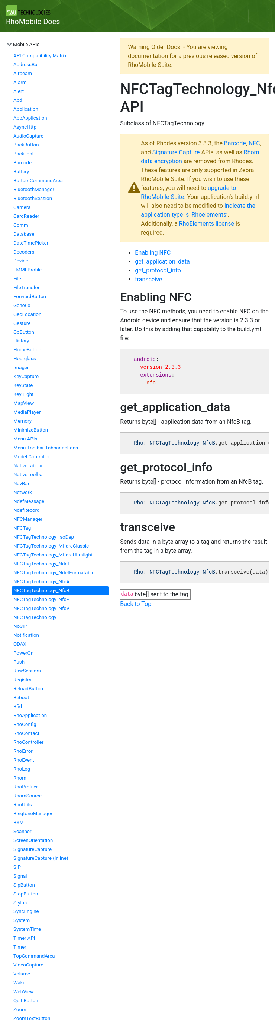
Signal (20, 876)
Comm (20, 225)
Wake (19, 982)
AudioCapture (28, 136)
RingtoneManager (32, 813)
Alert (18, 91)
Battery (21, 171)
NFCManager (27, 519)
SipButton (24, 885)
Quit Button (25, 1000)
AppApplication (30, 118)
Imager (21, 367)
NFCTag (22, 528)
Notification (26, 635)
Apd (17, 100)
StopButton (25, 894)
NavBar (21, 483)
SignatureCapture (32, 849)
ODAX (19, 644)
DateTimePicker (30, 243)
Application (25, 109)
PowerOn (23, 653)
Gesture (21, 323)
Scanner (22, 831)
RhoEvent (23, 760)
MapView (23, 403)
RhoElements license (206, 223)
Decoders (23, 252)
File (17, 278)
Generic (21, 305)
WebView (23, 991)
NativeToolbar (28, 474)
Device (20, 261)
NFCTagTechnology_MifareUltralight (53, 555)
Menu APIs (25, 439)
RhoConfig (24, 724)
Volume (21, 974)
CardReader (26, 216)
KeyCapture (26, 376)
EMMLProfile (27, 269)
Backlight (23, 153)
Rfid (17, 706)
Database (23, 234)
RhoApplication (30, 715)
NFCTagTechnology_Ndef (41, 564)
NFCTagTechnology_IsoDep (43, 537)
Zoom (19, 1009)
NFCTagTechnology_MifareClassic (51, 546)
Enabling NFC (153, 252)
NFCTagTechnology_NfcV (41, 608)
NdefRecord (26, 510)
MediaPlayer (27, 412)
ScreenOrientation (33, 840)
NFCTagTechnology (34, 617)
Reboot (21, 697)
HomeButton (27, 349)
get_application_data (162, 261)
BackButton (26, 145)
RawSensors (27, 671)
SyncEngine (26, 911)
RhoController (28, 742)
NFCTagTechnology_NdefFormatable (53, 572)
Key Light (23, 394)
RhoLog (21, 769)
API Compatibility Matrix (40, 55)
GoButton (23, 332)
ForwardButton (29, 296)
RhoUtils (22, 804)
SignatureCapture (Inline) (40, 858)
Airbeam (22, 73)
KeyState (23, 385)
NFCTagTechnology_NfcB (41, 590)
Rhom (19, 778)
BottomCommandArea (38, 180)
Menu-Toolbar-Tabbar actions (45, 448)
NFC (254, 143)
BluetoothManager (33, 189)
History (21, 340)
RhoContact (26, 733)
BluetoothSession (32, 198)
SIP (17, 867)
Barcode (22, 162)
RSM (18, 822)
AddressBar (26, 64)
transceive (148, 279)
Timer (19, 947)
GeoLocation (27, 314)
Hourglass (24, 358)
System (21, 920)
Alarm (19, 82)
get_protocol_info (158, 270)
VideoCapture (28, 965)
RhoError (23, 751)
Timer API (24, 938)
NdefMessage (28, 501)
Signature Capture (176, 152)
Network (22, 492)
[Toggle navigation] (258, 16)
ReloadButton (28, 688)
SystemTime (27, 929)
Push (19, 662)
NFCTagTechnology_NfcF (41, 599)
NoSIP (20, 626)
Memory (22, 421)
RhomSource (27, 795)
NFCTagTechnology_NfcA (41, 581)
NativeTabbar (28, 465)
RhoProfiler (25, 787)
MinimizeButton (30, 430)
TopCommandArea (34, 956)
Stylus (20, 903)
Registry (22, 679)
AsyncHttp (24, 127)
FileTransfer (26, 287)
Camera (21, 207)
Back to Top (135, 603)
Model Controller (31, 456)
